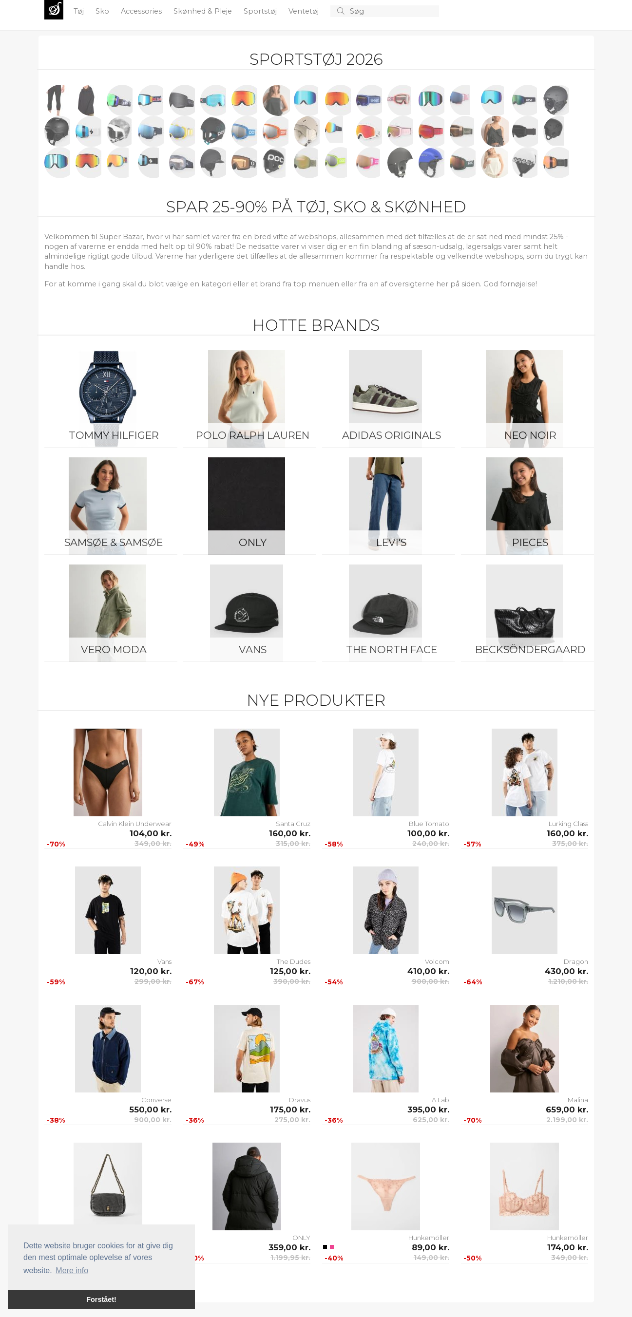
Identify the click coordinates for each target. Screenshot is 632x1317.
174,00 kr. (567, 1247)
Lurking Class (568, 824)
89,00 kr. (430, 1247)
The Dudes (293, 961)
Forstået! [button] (101, 1299)
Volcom (437, 961)
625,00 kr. (431, 1120)
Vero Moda (114, 649)
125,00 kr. (290, 971)
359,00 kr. (289, 1247)
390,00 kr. (291, 981)
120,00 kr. (151, 971)
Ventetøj (304, 11)
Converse (156, 1100)
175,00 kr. (290, 1109)
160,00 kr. (289, 833)
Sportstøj (261, 11)
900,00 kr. (430, 981)
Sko (103, 11)
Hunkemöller (428, 1238)
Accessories (142, 11)
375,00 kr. (570, 843)
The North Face (391, 649)
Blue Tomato (429, 824)
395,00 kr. (428, 1109)
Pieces (530, 542)
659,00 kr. (567, 1109)
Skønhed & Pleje (203, 11)
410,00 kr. (428, 971)
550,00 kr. (150, 1109)
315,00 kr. (293, 843)
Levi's (391, 542)
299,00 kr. (153, 981)
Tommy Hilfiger (114, 435)
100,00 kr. (428, 833)
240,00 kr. (430, 843)
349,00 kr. (153, 843)
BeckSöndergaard (530, 649)
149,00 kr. (431, 1257)
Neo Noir (530, 435)
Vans (253, 649)
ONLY (253, 542)
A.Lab (440, 1100)
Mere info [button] (72, 1270)
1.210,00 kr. (568, 981)
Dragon (576, 961)
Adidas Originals (391, 435)
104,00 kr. (151, 833)
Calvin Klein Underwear (135, 824)
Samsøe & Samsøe (113, 542)
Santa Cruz (293, 824)
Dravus (299, 1100)
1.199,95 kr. (290, 1257)
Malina (578, 1100)
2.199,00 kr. (567, 1120)
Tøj (80, 11)
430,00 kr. (566, 971)
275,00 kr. (292, 1120)
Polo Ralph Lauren (252, 435)
